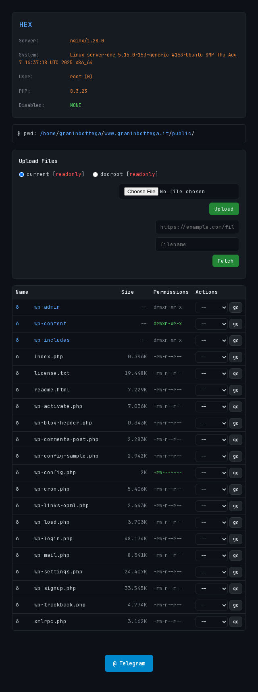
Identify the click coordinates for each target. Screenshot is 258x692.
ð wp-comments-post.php (57, 439)
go (236, 307)
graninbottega (80, 133)
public (181, 133)
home (49, 133)
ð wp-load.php (43, 521)
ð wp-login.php (44, 538)
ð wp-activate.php (49, 406)
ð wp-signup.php (46, 588)
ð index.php (39, 356)
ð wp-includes (43, 340)
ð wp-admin (38, 306)
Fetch (226, 260)
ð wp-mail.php (43, 555)
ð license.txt (43, 373)
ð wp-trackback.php (51, 604)
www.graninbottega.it (136, 133)
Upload (224, 208)
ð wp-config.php (46, 472)
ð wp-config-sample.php (57, 455)
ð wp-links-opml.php (52, 505)
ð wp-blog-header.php (54, 422)
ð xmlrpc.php (41, 621)
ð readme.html (43, 389)
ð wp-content (41, 323)
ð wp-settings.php (49, 571)
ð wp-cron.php (43, 488)
